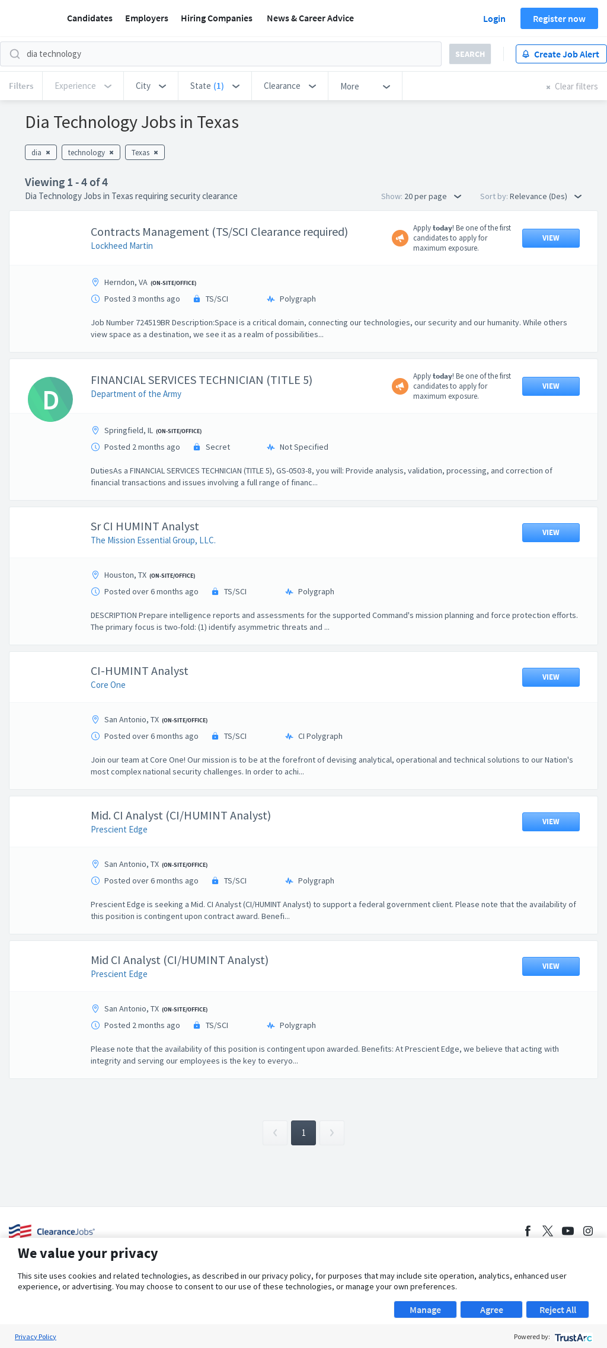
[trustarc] (572, 1336)
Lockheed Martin (122, 245)
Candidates (90, 18)
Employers (146, 18)
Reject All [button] (557, 1309)
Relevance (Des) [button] (546, 196)
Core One (108, 684)
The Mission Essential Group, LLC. (153, 540)
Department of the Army (136, 393)
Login (494, 18)
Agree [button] (491, 1309)
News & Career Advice (310, 18)
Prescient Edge (119, 829)
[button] (151, 86)
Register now (559, 18)
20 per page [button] (432, 196)
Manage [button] (425, 1309)
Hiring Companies (217, 18)
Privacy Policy (35, 1336)
